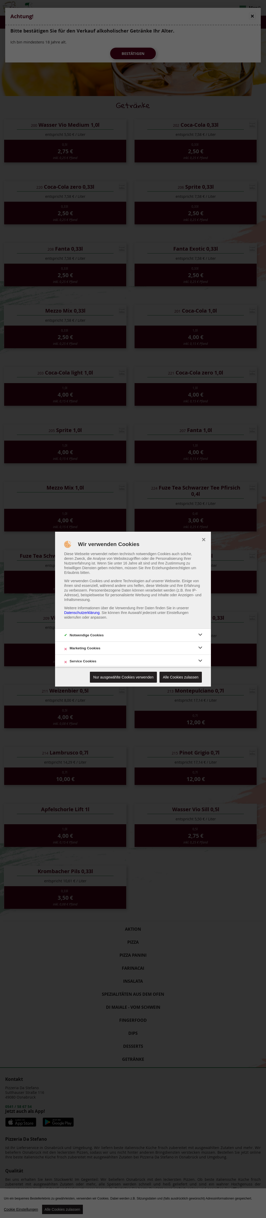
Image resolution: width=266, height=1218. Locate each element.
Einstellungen (178, 613)
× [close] (203, 539)
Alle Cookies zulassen (180, 677)
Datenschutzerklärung (81, 613)
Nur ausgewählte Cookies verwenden (123, 677)
